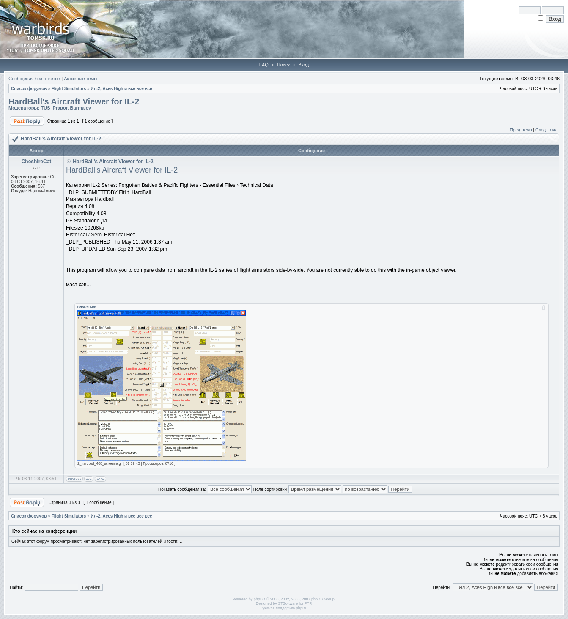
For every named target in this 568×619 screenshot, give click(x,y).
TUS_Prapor (54, 107)
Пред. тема (521, 130)
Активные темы (80, 78)
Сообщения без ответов (34, 78)
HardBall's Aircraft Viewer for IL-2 (73, 101)
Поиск (283, 64)
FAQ (264, 64)
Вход (303, 64)
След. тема (546, 130)
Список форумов (29, 88)
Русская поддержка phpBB (284, 608)
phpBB (259, 599)
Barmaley (80, 107)
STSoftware (288, 603)
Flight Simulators (69, 88)
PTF (308, 603)
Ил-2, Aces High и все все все (121, 88)
